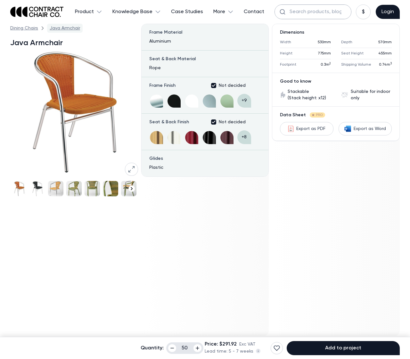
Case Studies (187, 11)
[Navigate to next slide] (131, 188)
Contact (254, 11)
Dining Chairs (24, 28)
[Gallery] (74, 188)
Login (387, 11)
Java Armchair (65, 28)
